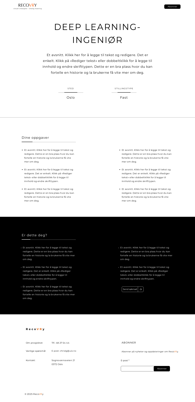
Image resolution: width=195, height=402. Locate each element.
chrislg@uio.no (68, 351)
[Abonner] (162, 368)
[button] (172, 6)
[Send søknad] (130, 289)
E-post (124, 360)
